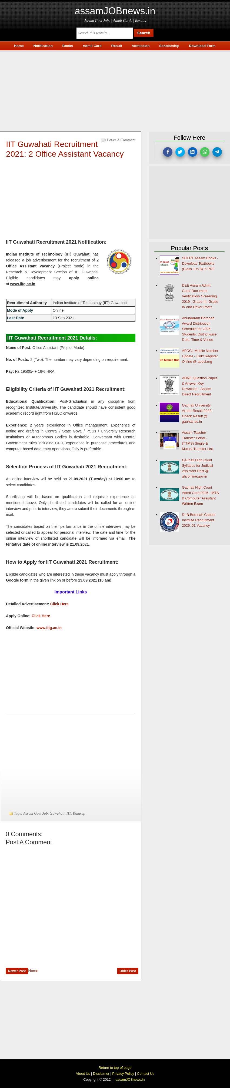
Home (33, 971)
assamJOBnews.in (115, 10)
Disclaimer (101, 1074)
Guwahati (57, 813)
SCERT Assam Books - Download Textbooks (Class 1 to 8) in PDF (200, 263)
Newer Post (17, 971)
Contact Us (145, 1074)
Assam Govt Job (35, 813)
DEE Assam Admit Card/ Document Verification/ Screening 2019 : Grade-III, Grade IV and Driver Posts (200, 296)
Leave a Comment (121, 140)
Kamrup (79, 813)
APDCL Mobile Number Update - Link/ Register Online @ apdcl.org (200, 356)
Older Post (127, 971)
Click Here (59, 604)
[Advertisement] (115, 89)
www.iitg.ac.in (49, 628)
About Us (83, 1074)
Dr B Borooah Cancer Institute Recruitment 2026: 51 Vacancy (198, 520)
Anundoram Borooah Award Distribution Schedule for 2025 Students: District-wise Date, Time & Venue (199, 329)
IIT (68, 813)
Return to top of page (114, 1068)
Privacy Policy (123, 1074)
